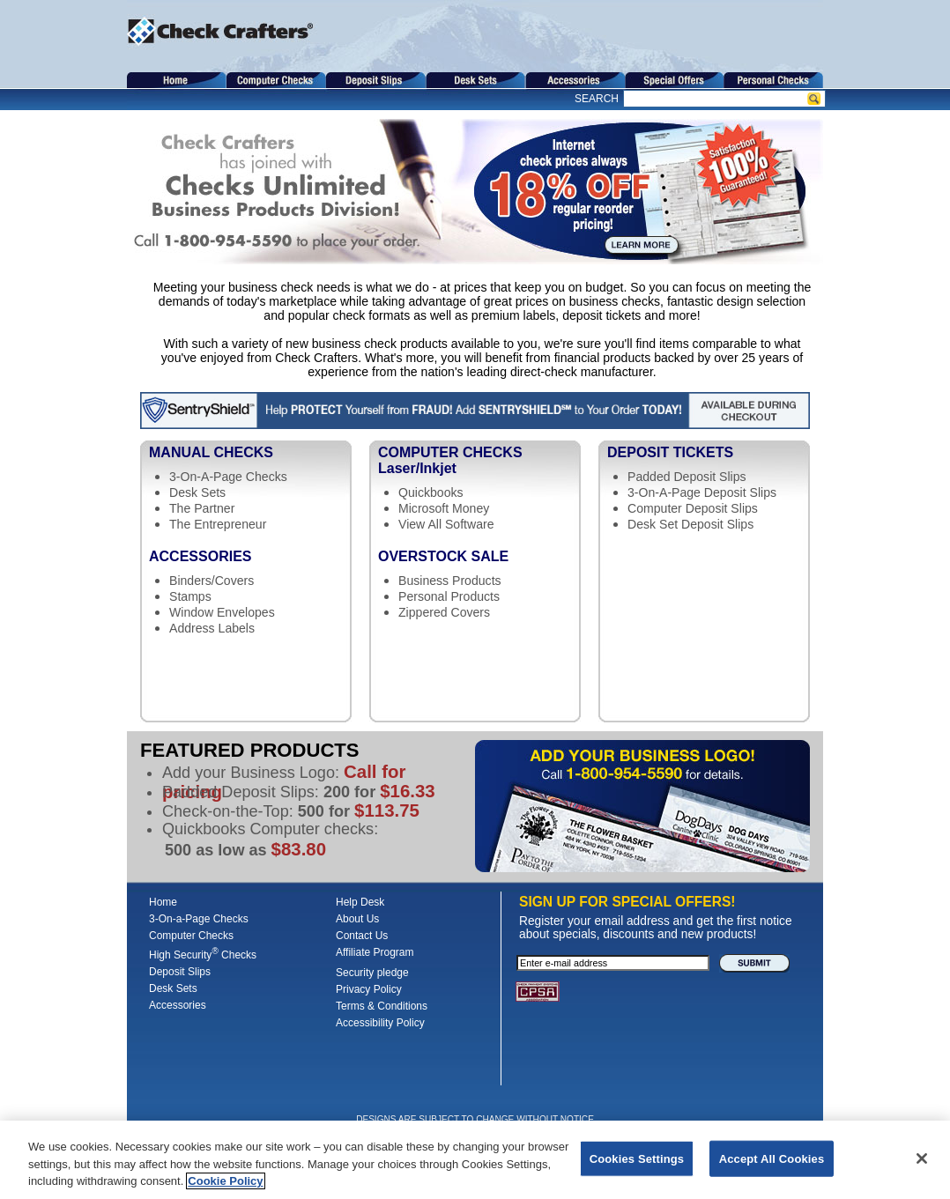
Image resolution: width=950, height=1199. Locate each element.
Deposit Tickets (670, 452)
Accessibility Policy (380, 1023)
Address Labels (212, 628)
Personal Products (449, 596)
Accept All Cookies (772, 1159)
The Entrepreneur (217, 524)
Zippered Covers (444, 612)
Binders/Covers (211, 581)
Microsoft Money (443, 508)
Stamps (190, 596)
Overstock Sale (443, 556)
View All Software (446, 524)
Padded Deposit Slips (686, 477)
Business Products (449, 581)
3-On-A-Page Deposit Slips (701, 492)
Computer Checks (479, 461)
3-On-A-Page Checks (228, 477)
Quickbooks (431, 492)
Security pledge (372, 972)
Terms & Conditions (381, 1006)
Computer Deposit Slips (692, 508)
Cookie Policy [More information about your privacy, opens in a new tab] (225, 1181)
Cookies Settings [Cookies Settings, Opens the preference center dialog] (637, 1159)
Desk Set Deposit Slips (690, 524)
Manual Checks (211, 452)
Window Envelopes (222, 612)
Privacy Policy (369, 989)
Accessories (200, 556)
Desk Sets (197, 492)
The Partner (201, 508)
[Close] (921, 1158)
